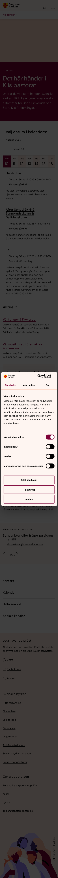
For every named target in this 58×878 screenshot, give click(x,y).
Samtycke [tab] (10, 385)
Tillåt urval (29, 489)
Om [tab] (47, 385)
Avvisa (29, 499)
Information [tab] (29, 385)
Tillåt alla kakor (29, 480)
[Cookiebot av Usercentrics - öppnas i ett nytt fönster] (41, 376)
